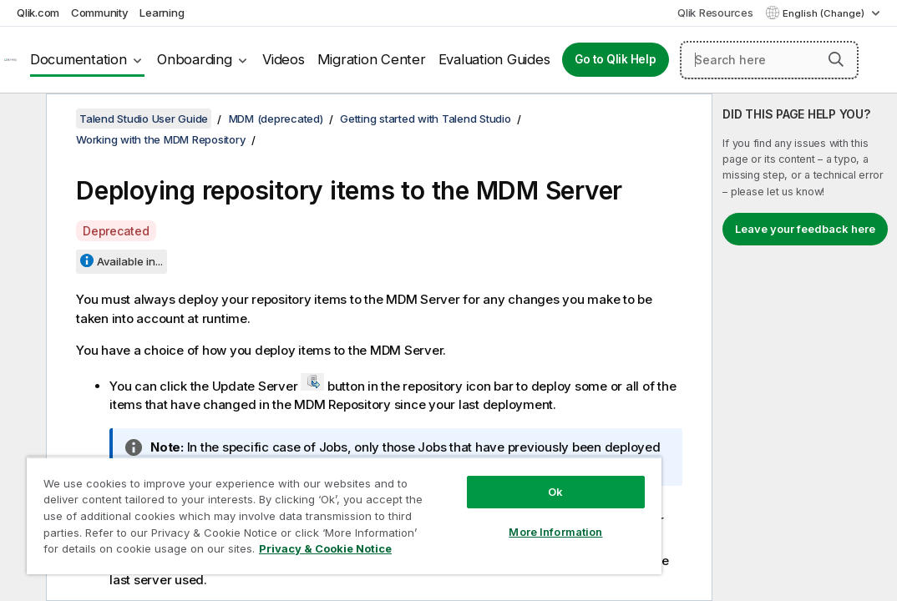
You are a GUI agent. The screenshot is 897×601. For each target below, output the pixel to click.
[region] (287, 500)
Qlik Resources (715, 12)
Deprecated (116, 231)
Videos (283, 59)
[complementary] (804, 347)
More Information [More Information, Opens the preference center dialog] (458, 502)
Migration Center (371, 59)
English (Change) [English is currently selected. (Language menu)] (825, 13)
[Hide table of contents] (20, 119)
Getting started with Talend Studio (425, 118)
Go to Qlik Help (615, 59)
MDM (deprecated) (276, 118)
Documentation (78, 59)
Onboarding (194, 59)
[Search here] (769, 60)
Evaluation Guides (494, 59)
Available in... (130, 261)
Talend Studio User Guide (143, 118)
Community (100, 12)
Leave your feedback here (805, 228)
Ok (458, 462)
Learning (161, 12)
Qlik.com (38, 12)
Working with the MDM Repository (161, 139)
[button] (836, 59)
